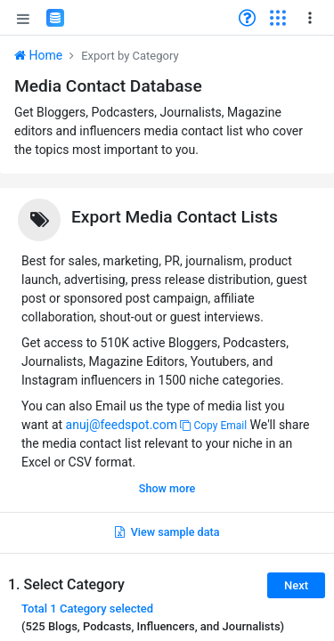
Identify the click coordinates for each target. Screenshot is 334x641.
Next (296, 585)
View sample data (167, 532)
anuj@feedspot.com (121, 425)
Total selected (87, 608)
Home (38, 55)
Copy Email (213, 425)
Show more (167, 488)
